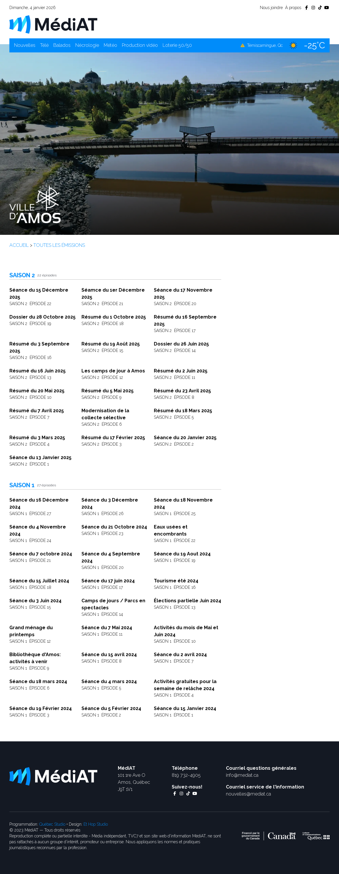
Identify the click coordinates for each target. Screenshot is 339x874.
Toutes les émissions (59, 245)
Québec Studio (52, 824)
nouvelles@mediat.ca (248, 794)
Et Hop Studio (96, 824)
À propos (293, 7)
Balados (62, 45)
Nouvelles (24, 45)
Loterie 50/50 (177, 45)
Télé (44, 45)
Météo (110, 45)
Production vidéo (140, 45)
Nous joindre (271, 7)
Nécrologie (87, 45)
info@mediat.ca (242, 775)
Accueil (19, 245)
